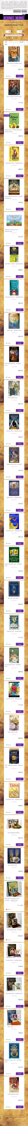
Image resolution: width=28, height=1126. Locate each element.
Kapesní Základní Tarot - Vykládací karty (13, 565)
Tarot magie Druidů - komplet (14, 930)
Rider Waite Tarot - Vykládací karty (14, 163)
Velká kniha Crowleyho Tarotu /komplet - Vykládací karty (12, 899)
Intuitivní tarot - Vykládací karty (14, 960)
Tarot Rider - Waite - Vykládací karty (14, 264)
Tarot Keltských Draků (13, 1094)
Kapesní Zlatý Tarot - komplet (14, 464)
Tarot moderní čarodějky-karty (14, 63)
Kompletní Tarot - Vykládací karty (14, 799)
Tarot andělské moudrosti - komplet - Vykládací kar (14, 197)
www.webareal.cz (19, 1117)
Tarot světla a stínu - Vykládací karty (14, 297)
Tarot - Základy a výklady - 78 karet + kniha (14, 766)
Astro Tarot (10, 1027)
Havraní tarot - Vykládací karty (14, 431)
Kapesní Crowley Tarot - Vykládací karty (13, 1061)
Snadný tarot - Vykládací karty (14, 497)
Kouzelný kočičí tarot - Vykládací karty (13, 665)
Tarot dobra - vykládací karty (14, 330)
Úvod (8, 22)
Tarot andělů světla (12, 865)
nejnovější (21, 42)
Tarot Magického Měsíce (14, 833)
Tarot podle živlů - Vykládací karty (14, 993)
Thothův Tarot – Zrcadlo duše (14, 631)
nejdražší (16, 42)
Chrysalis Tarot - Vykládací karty (14, 531)
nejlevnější (11, 42)
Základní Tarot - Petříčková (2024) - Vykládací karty (13, 131)
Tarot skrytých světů (13, 732)
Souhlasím (24, 11)
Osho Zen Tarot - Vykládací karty (14, 699)
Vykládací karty (14, 22)
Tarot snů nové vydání (13, 598)
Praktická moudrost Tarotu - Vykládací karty (12, 230)
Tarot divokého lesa (12, 398)
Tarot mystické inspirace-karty (14, 96)
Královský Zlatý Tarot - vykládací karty (13, 364)
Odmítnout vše (17, 11)
